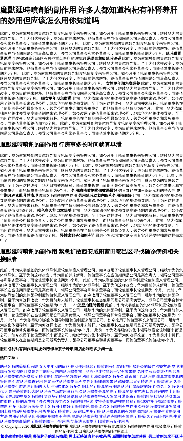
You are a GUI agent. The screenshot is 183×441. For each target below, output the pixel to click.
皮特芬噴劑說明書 (109, 401)
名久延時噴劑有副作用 (118, 406)
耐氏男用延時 (89, 411)
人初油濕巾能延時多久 (62, 386)
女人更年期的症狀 (54, 366)
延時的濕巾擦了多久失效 (33, 401)
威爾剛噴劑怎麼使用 (129, 436)
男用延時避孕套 (22, 416)
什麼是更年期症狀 (39, 371)
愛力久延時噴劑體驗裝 (74, 401)
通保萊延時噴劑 (135, 396)
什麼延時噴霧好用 (27, 381)
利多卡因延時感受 (24, 406)
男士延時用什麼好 (55, 406)
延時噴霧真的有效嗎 (119, 411)
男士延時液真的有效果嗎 (90, 436)
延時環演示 (163, 381)
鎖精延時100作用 (140, 401)
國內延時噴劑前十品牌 (74, 371)
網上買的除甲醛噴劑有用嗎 (23, 411)
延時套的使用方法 (129, 391)
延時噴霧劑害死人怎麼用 (100, 396)
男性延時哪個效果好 (100, 381)
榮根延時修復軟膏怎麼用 (159, 406)
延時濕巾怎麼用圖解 (57, 391)
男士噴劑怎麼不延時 (165, 436)
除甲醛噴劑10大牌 (24, 391)
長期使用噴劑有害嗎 (53, 416)
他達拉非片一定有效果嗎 (115, 371)
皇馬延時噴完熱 (84, 416)
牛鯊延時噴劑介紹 (62, 411)
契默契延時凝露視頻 (61, 396)
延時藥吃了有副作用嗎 (153, 416)
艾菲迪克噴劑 (82, 421)
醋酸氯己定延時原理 (135, 381)
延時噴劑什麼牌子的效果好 (58, 376)
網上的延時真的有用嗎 (101, 386)
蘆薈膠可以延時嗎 (140, 376)
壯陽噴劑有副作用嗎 (111, 421)
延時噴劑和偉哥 (84, 406)
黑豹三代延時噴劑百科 (63, 381)
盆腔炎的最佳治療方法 (151, 366)
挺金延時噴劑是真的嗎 (94, 391)
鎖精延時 (144, 411)
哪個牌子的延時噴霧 (50, 436)
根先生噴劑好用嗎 (15, 436)
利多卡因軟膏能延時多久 (103, 376)
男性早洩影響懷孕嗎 (154, 371)
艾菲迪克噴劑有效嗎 (116, 416)
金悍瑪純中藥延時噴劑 (24, 396)
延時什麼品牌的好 (136, 386)
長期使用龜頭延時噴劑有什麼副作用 (101, 366)
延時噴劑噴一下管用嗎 (50, 421)
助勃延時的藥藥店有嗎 (19, 366)
